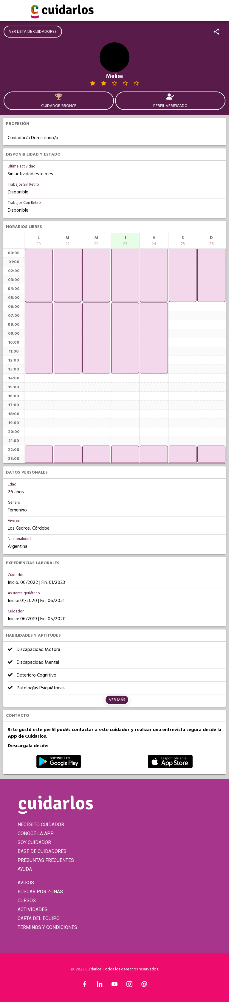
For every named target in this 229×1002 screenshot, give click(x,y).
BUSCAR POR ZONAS (40, 891)
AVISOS (26, 882)
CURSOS (27, 900)
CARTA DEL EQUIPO (39, 918)
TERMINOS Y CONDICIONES (47, 927)
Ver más (117, 700)
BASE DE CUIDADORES (42, 851)
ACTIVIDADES (32, 909)
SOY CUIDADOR (34, 842)
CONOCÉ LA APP (36, 833)
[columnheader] (38, 240)
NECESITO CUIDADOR (41, 824)
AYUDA (25, 869)
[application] (39, 275)
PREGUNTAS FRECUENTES (46, 860)
